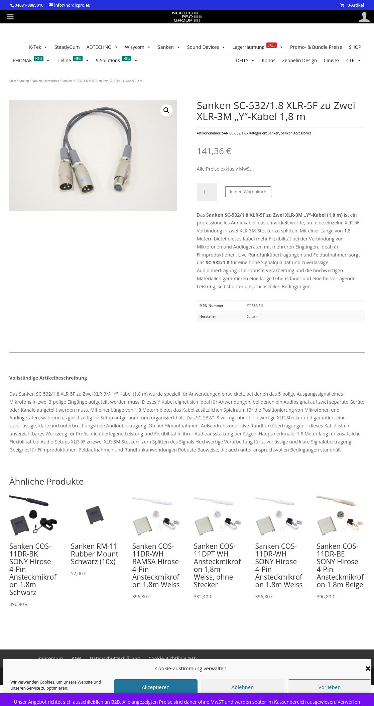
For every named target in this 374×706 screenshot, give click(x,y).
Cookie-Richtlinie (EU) (172, 658)
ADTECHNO (102, 47)
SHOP (355, 47)
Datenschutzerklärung (115, 658)
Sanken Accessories (45, 81)
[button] (166, 110)
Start (12, 81)
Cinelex (332, 60)
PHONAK (31, 60)
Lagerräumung (257, 47)
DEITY (245, 60)
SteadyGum (67, 47)
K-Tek (38, 47)
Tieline (73, 60)
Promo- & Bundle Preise (316, 47)
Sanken (169, 47)
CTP (353, 60)
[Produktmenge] (207, 192)
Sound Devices (206, 47)
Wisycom (138, 47)
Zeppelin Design (299, 60)
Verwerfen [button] (349, 702)
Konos (268, 60)
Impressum (50, 658)
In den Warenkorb (248, 192)
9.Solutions (117, 60)
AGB (76, 658)
